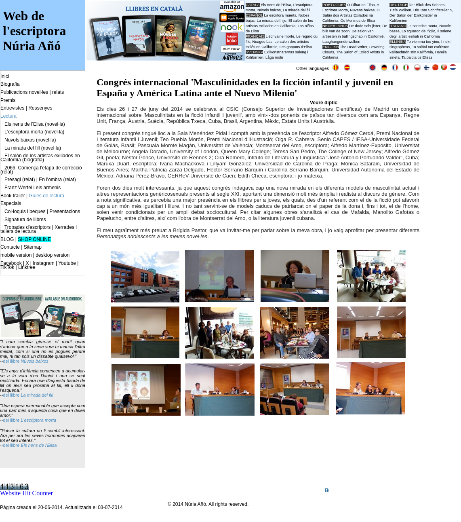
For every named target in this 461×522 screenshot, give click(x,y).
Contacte (10, 247)
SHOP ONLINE (34, 239)
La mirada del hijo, (272, 21)
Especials (10, 203)
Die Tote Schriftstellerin (432, 10)
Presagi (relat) (19, 179)
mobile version (16, 255)
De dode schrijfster (364, 26)
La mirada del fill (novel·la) (32, 148)
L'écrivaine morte (280, 36)
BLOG (7, 239)
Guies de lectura (46, 196)
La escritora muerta (280, 15)
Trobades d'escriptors (27, 227)
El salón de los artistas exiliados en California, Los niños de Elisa (280, 26)
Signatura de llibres (25, 219)
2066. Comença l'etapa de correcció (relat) (41, 170)
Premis (7, 100)
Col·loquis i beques (24, 211)
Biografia (9, 84)
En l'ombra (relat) (57, 179)
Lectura (8, 116)
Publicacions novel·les (24, 92)
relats (58, 92)
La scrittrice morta (422, 26)
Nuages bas (263, 42)
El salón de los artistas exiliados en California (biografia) (40, 158)
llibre (15, 361)
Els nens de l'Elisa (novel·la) (34, 124)
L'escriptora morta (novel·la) (34, 132)
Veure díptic (323, 103)
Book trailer (12, 196)
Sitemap (33, 247)
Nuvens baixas (362, 10)
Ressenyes (40, 108)
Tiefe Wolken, (400, 10)
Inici (4, 76)
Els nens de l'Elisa (39, 445)
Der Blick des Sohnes (427, 5)
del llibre (12, 395)
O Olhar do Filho (361, 5)
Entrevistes (12, 108)
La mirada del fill (37, 395)
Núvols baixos (34, 361)
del (6, 361)
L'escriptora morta (38, 420)
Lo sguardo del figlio (418, 31)
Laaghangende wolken (341, 42)
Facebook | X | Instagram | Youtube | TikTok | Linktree (39, 265)
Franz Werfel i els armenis (32, 187)
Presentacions (64, 211)
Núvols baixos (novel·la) (30, 140)
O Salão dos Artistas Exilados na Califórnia (351, 15)
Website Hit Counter (26, 493)
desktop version (52, 255)
